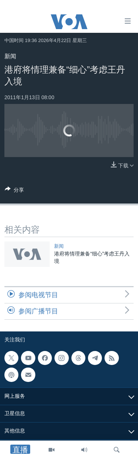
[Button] (14, 191)
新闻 (10, 56)
